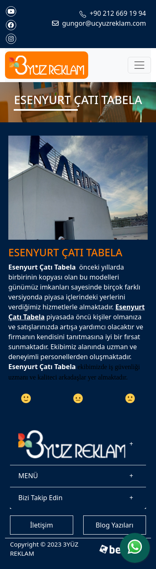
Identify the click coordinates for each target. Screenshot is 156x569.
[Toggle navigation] (139, 65)
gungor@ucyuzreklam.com (99, 23)
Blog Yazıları (115, 525)
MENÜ (28, 475)
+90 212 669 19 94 (112, 13)
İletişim (41, 525)
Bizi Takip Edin (40, 497)
